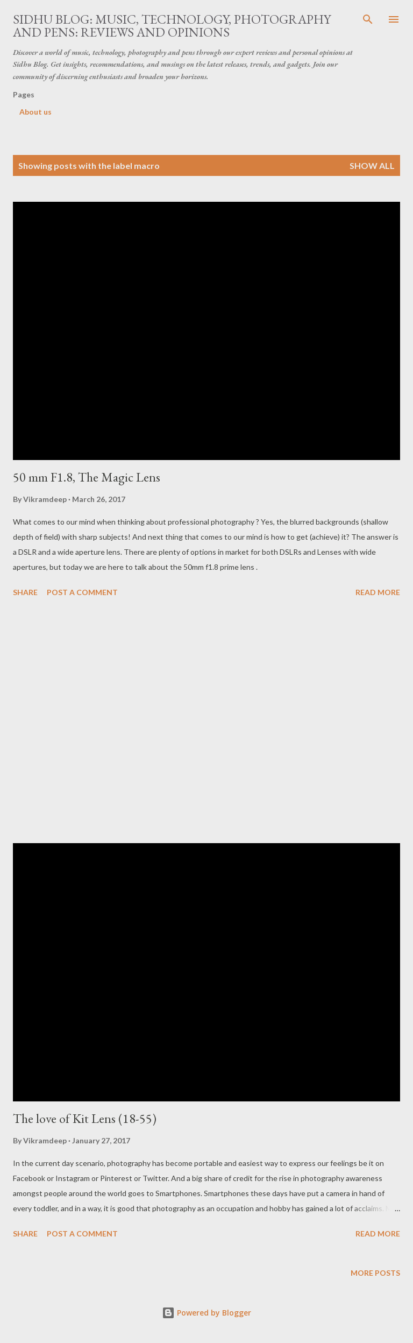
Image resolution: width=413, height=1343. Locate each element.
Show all (372, 165)
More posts (375, 1272)
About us (35, 111)
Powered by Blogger (206, 1312)
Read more (377, 592)
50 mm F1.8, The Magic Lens (86, 477)
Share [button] (25, 592)
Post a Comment (82, 592)
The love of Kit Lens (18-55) (84, 1118)
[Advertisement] (206, 722)
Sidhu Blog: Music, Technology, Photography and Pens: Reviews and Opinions (172, 25)
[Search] (367, 19)
